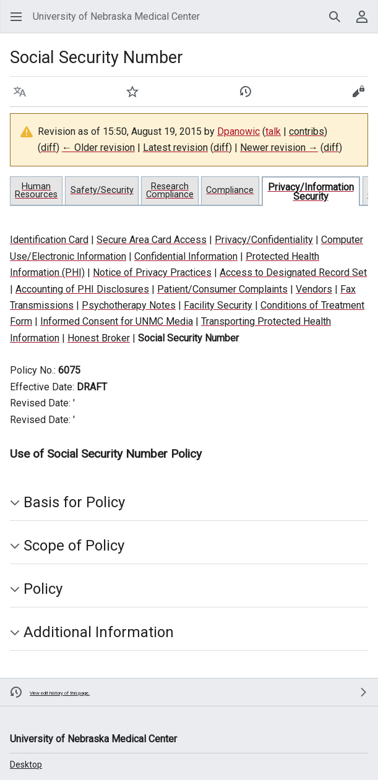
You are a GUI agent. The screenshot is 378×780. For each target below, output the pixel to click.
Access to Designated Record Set (293, 272)
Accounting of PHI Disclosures (82, 289)
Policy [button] (43, 589)
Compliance (230, 190)
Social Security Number (188, 338)
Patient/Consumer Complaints (222, 289)
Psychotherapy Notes (129, 305)
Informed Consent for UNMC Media (116, 321)
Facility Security (218, 305)
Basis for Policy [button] (74, 502)
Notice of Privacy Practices (152, 272)
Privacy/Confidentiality (264, 240)
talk (273, 131)
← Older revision (98, 147)
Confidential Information (186, 256)
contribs (306, 131)
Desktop (26, 764)
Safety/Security (102, 190)
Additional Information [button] (99, 632)
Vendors (314, 289)
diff (48, 147)
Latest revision (175, 147)
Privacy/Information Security (311, 191)
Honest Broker (98, 338)
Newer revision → (279, 147)
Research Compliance (170, 190)
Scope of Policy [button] (74, 545)
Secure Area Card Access (152, 240)
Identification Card (49, 240)
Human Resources (36, 190)
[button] (16, 16)
